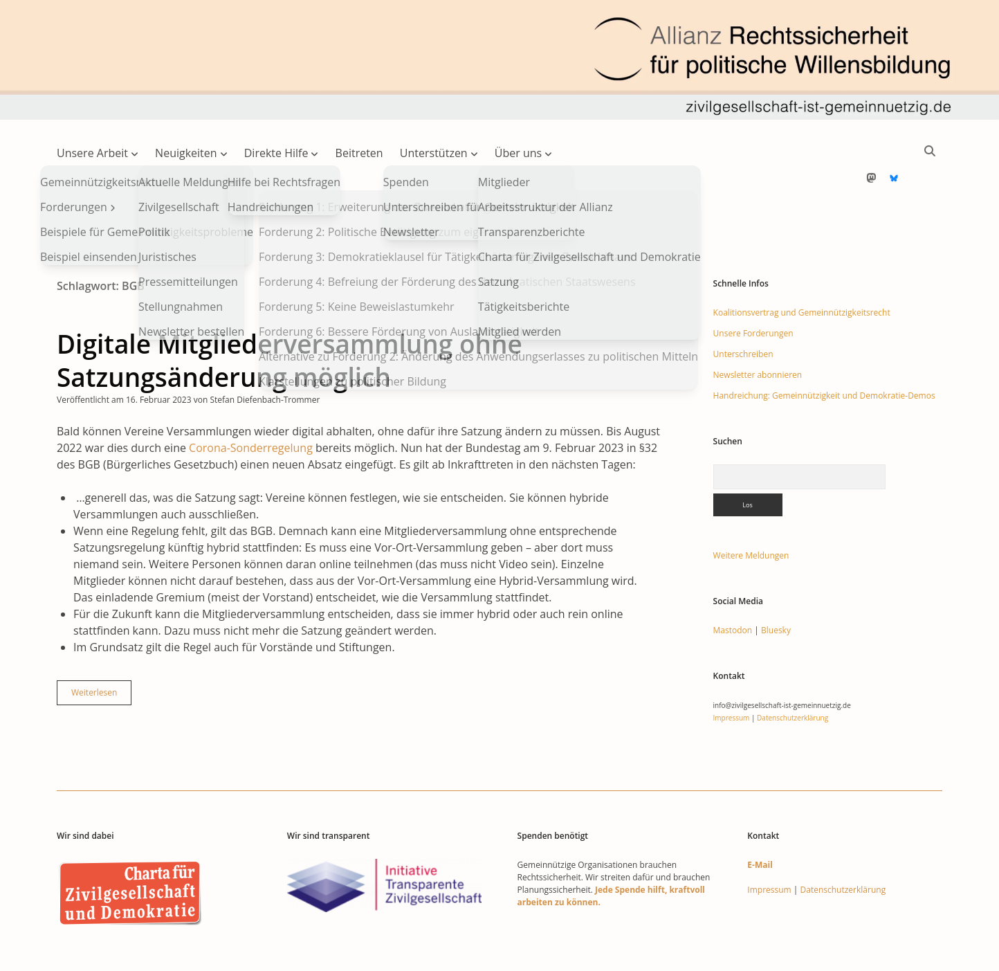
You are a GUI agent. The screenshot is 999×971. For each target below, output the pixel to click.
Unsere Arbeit (92, 153)
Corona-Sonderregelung (251, 403)
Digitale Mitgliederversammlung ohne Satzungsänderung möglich (289, 316)
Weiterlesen (101, 651)
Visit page (499, 60)
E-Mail (759, 820)
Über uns (518, 153)
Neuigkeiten (186, 153)
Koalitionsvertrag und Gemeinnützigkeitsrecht (801, 268)
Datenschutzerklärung (792, 673)
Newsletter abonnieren (758, 330)
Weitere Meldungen (751, 511)
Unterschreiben (743, 310)
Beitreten (359, 153)
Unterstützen (434, 153)
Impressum (731, 673)
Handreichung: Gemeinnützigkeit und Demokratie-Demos (824, 351)
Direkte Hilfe (276, 153)
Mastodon (733, 586)
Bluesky (776, 586)
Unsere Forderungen (753, 289)
